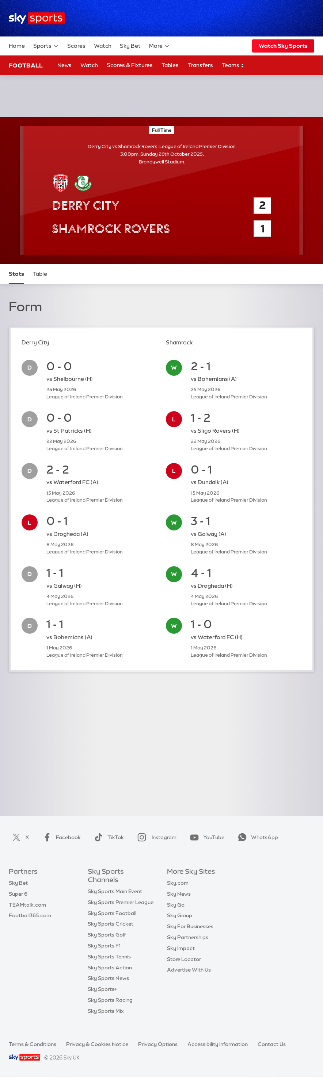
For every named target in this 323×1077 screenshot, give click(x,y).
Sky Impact (181, 948)
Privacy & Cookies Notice (97, 1044)
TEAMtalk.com (27, 904)
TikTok (107, 837)
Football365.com (30, 915)
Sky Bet (130, 46)
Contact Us (272, 1044)
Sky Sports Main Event (115, 891)
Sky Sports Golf (107, 934)
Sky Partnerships (187, 937)
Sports (46, 46)
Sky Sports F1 (104, 945)
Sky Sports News (108, 978)
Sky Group (179, 915)
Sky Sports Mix (106, 1011)
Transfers (200, 65)
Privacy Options (158, 1044)
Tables (170, 65)
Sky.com (178, 882)
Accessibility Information (217, 1044)
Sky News (179, 893)
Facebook (60, 837)
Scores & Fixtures (130, 65)
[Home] (37, 18)
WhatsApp (256, 837)
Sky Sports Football (112, 913)
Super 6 (18, 893)
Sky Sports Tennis (109, 956)
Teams (233, 65)
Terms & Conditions (32, 1044)
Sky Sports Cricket (110, 923)
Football (26, 65)
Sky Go (176, 904)
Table (40, 274)
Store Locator (184, 959)
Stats (16, 274)
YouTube (205, 837)
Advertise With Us (189, 969)
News (64, 65)
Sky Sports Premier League (120, 902)
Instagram (155, 837)
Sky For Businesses (190, 926)
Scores (76, 46)
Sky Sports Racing (110, 1000)
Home (17, 46)
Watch (102, 46)
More (159, 46)
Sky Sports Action (110, 967)
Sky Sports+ (102, 989)
